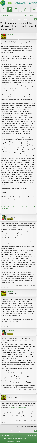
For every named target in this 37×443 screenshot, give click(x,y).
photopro (10, 34)
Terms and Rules (32, 437)
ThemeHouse (22, 438)
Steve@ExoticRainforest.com (17, 407)
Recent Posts (4, 15)
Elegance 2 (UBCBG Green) (7, 435)
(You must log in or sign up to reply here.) (27, 426)
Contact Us (30, 435)
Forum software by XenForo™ (13, 437)
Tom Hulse (10, 216)
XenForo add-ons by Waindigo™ (13, 441)
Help (35, 435)
